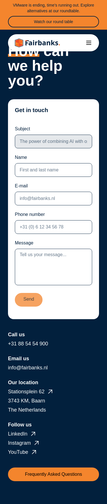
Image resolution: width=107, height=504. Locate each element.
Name (21, 157)
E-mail (21, 185)
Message (24, 242)
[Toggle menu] (88, 42)
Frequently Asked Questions (53, 474)
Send (28, 299)
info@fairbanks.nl (28, 368)
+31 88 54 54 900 (28, 344)
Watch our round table (53, 21)
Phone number (30, 214)
